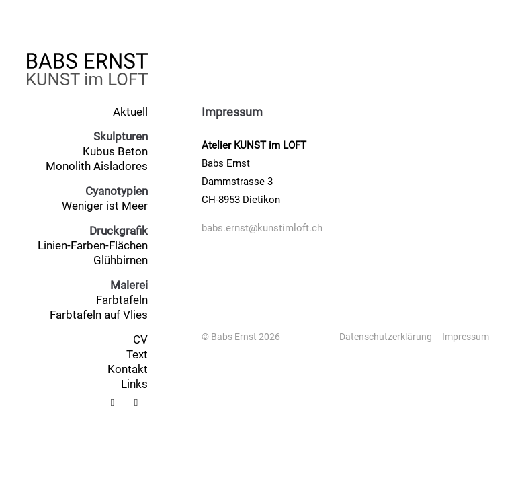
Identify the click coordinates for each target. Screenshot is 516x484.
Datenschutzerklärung (385, 336)
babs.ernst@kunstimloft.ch (262, 228)
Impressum (465, 336)
